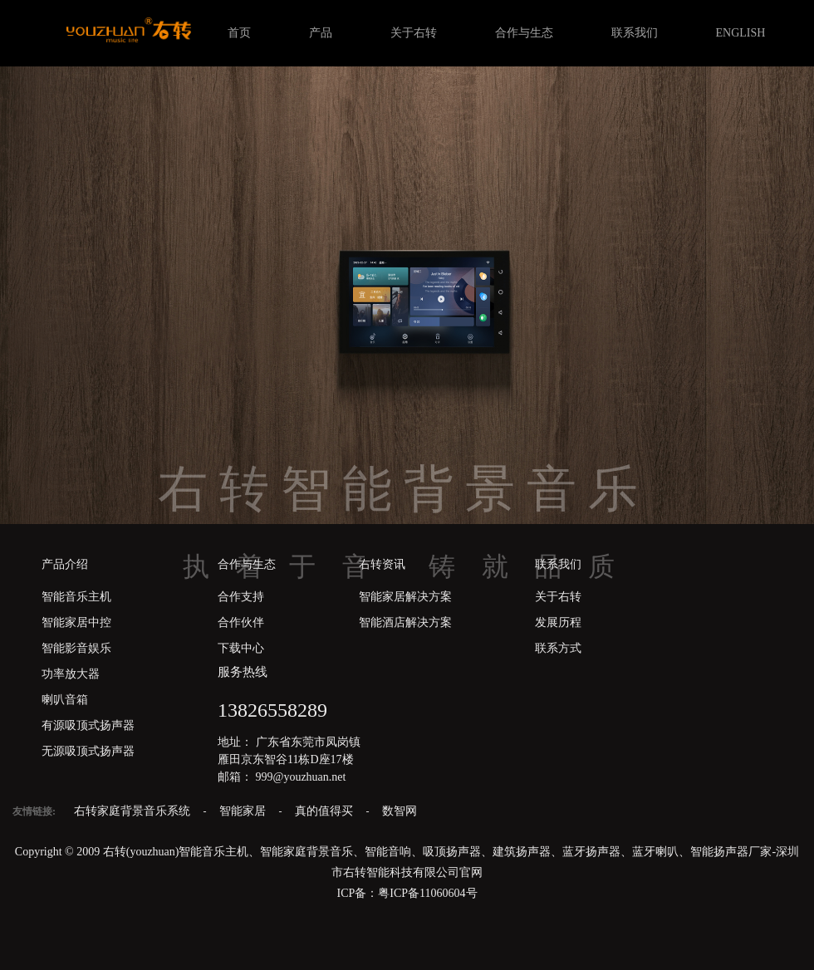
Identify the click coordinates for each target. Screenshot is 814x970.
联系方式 (558, 648)
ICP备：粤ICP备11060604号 (406, 893)
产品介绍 (65, 564)
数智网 (399, 811)
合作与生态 (524, 33)
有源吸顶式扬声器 (88, 725)
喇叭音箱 (65, 699)
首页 (239, 33)
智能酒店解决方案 (405, 622)
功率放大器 (71, 674)
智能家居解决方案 (405, 596)
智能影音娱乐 (76, 648)
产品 (320, 33)
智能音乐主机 (76, 596)
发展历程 (558, 622)
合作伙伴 (241, 622)
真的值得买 (325, 811)
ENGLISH (741, 33)
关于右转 (413, 33)
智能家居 (244, 811)
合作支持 (241, 596)
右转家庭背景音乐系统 (134, 811)
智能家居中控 (76, 622)
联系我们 (634, 33)
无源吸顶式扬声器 (88, 751)
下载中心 (241, 648)
